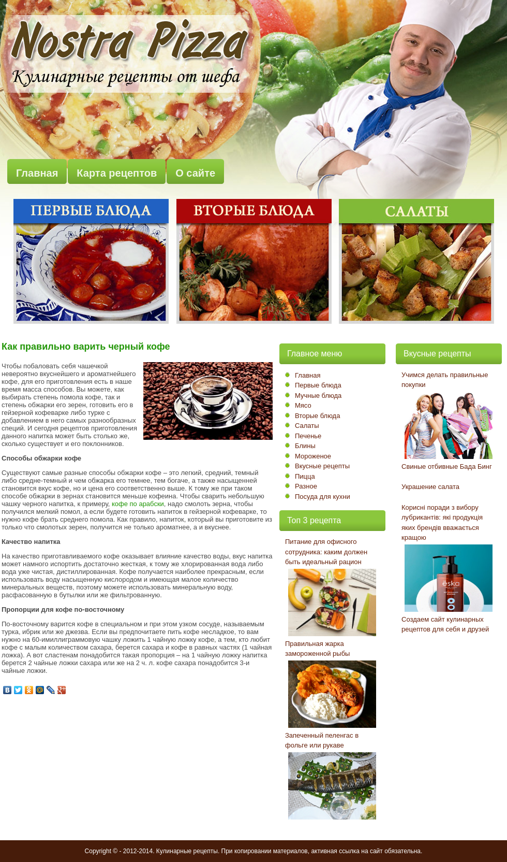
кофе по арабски (138, 504)
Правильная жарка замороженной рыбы (317, 649)
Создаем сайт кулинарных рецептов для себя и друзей (445, 624)
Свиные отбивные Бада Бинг (446, 466)
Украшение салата (430, 487)
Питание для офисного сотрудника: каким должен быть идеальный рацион (326, 552)
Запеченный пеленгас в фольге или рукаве (322, 740)
